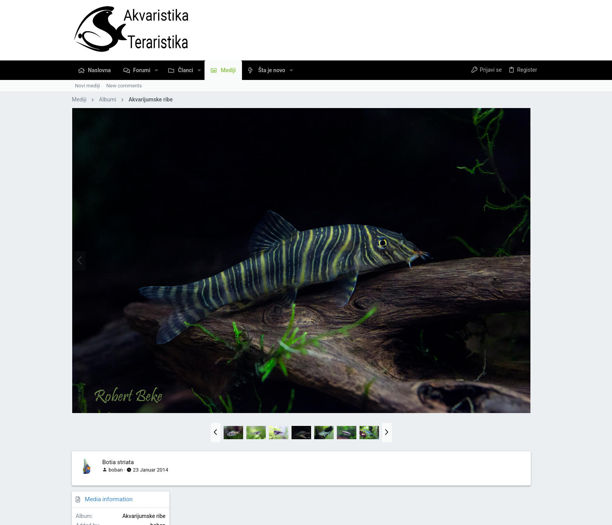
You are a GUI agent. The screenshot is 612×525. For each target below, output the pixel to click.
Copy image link (464, 380)
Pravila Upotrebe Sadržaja (406, 496)
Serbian (86, 496)
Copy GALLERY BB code (473, 446)
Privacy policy (455, 496)
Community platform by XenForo (140, 515)
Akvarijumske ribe (514, 132)
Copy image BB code (470, 402)
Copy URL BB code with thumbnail (485, 424)
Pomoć (484, 496)
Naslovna (507, 496)
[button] (156, 70)
